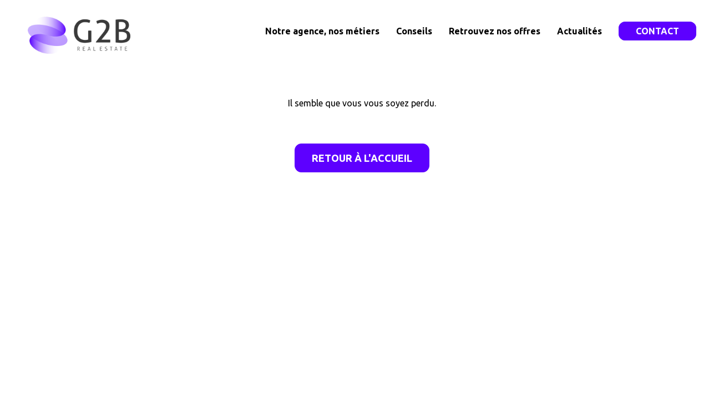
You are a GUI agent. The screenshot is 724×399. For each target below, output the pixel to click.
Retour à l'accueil (362, 157)
